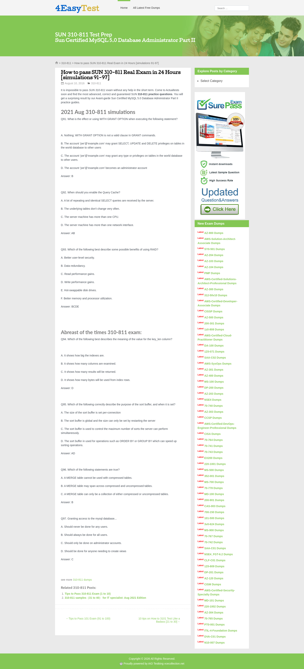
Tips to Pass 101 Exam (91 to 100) (88, 618)
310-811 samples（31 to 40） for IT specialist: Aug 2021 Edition (105, 597)
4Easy (77, 8)
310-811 (66, 63)
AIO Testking (155, 663)
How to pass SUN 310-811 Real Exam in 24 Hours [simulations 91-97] (120, 74)
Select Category (211, 81)
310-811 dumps (82, 579)
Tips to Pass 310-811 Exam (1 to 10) (88, 593)
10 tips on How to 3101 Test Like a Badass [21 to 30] (159, 620)
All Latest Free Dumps (146, 7)
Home (124, 7)
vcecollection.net (174, 663)
